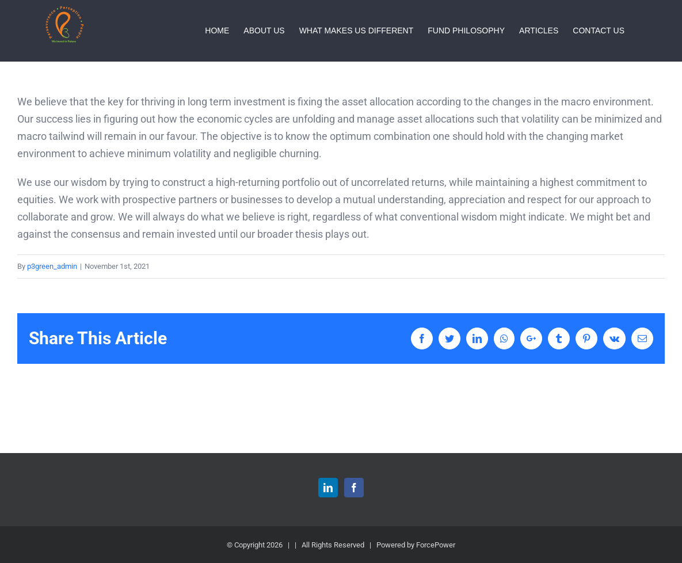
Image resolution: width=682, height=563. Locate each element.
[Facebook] (354, 487)
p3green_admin (52, 266)
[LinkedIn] (328, 487)
